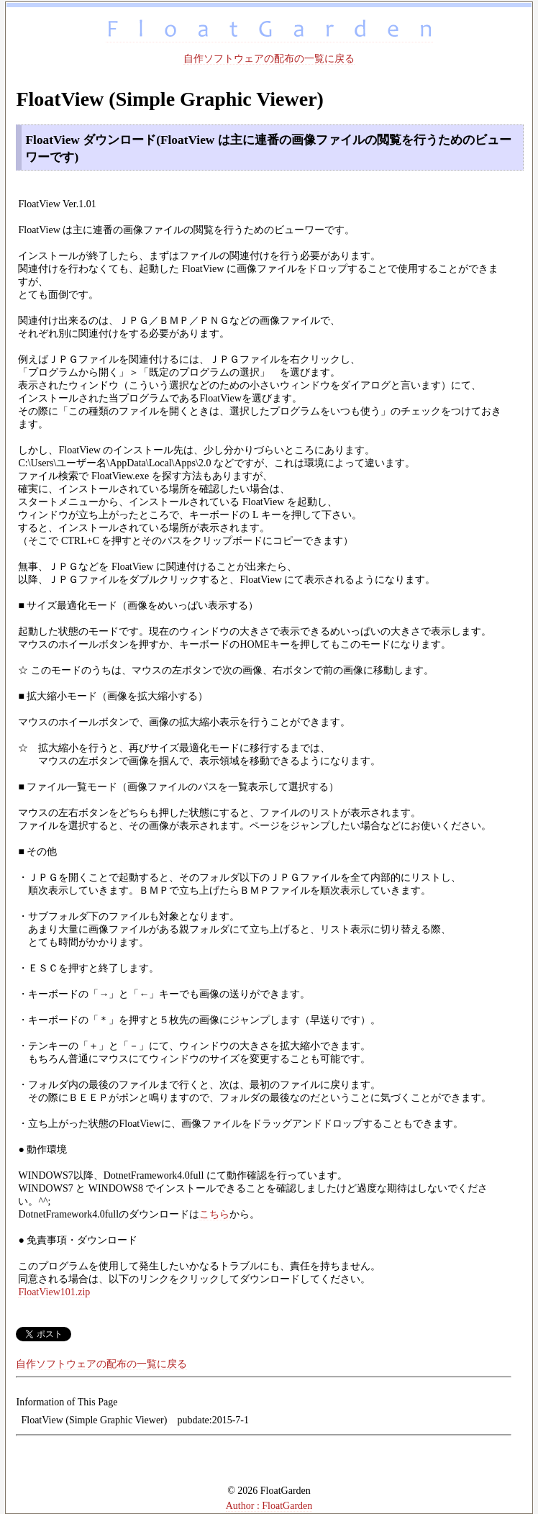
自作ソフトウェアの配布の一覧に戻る (269, 58)
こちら (214, 1214)
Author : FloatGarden (269, 1505)
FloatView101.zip (54, 1292)
